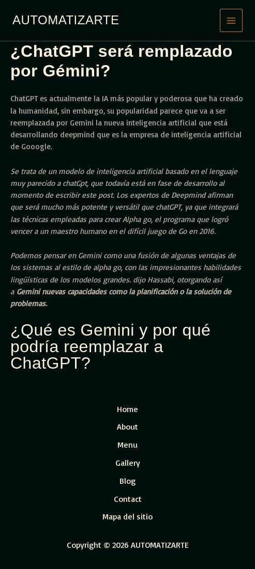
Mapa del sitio (127, 516)
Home (127, 409)
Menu (127, 444)
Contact (128, 499)
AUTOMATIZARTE (65, 20)
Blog (127, 481)
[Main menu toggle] (231, 20)
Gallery (127, 462)
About (127, 426)
